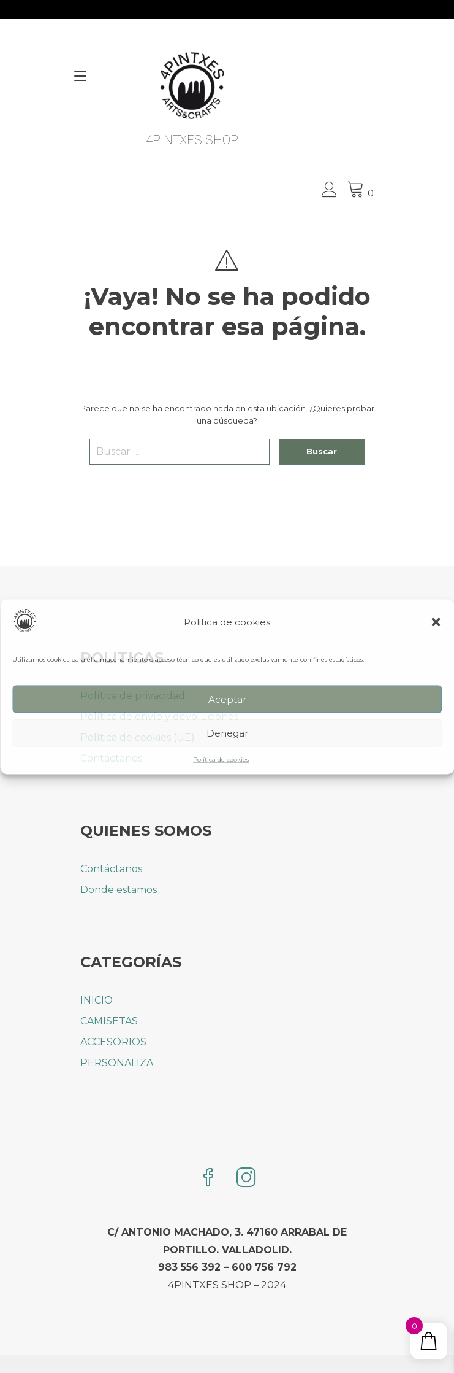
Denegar (227, 732)
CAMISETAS (109, 1021)
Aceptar (227, 699)
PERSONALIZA (116, 1063)
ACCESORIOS (113, 1042)
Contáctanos (111, 869)
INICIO (96, 1000)
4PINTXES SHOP (192, 140)
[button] (435, 622)
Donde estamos (118, 889)
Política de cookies (221, 760)
